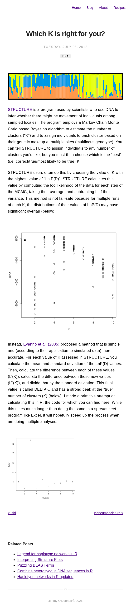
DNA (65, 56)
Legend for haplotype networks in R (47, 554)
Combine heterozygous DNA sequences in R (55, 571)
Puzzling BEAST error (35, 565)
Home (76, 7)
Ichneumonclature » (108, 513)
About (103, 7)
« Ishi (12, 513)
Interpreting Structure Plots (40, 560)
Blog (90, 7)
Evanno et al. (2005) (41, 344)
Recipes (119, 7)
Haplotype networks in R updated (45, 577)
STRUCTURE (20, 110)
